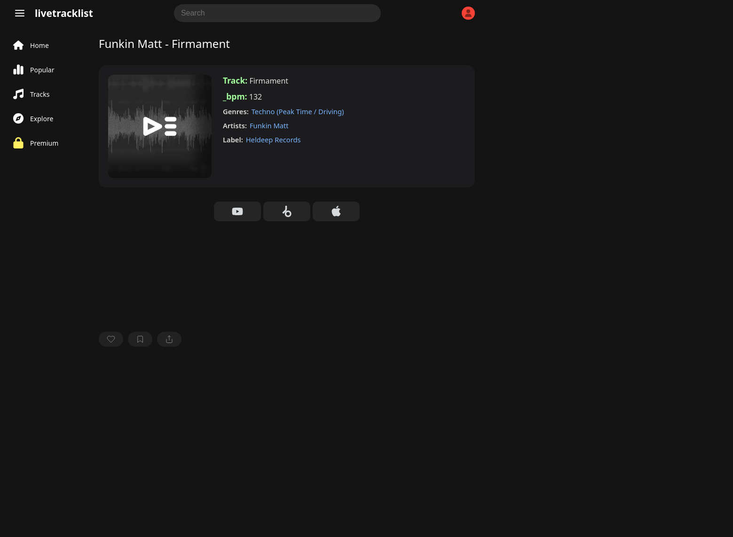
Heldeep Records (273, 139)
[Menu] (19, 13)
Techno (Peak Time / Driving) (298, 111)
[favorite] (111, 339)
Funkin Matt (269, 125)
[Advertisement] (287, 424)
